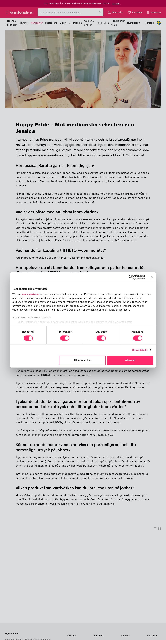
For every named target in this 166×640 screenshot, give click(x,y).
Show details (139, 350)
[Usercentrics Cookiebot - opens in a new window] (131, 277)
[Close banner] (152, 277)
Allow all (130, 360)
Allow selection (83, 360)
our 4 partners (31, 294)
